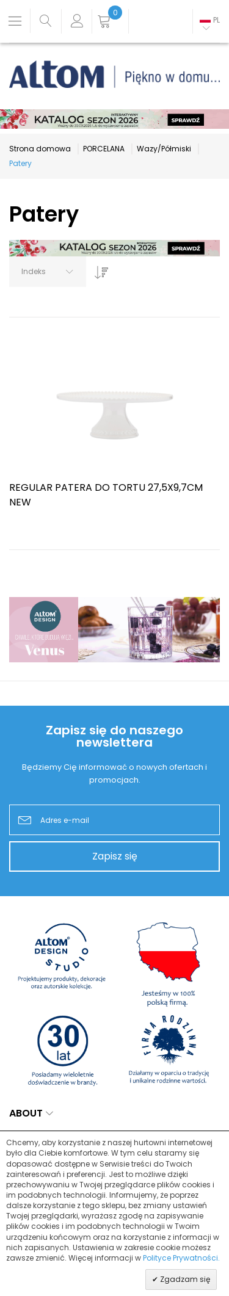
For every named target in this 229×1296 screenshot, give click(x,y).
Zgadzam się (184, 1279)
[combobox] (47, 271)
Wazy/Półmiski (164, 148)
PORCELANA (104, 148)
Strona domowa (40, 148)
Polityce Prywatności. (181, 1258)
